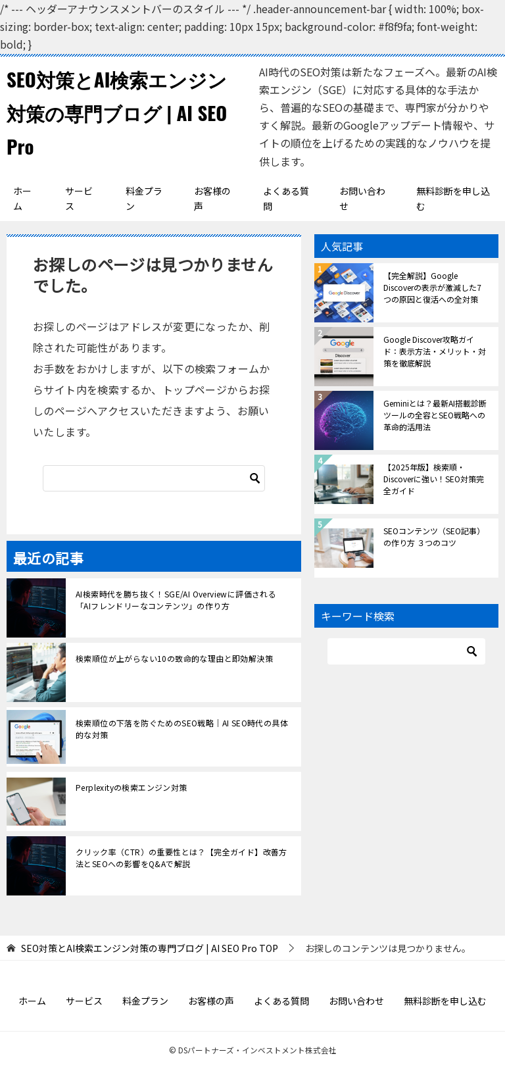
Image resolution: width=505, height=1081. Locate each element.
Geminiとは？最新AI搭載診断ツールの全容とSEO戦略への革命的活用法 (435, 414)
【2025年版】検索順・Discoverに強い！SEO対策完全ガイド (433, 478)
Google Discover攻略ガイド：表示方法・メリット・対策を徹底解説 (434, 351)
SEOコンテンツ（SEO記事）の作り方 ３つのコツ (434, 536)
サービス (79, 198)
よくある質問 (286, 198)
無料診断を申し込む (453, 198)
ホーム (22, 198)
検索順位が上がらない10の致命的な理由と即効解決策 (174, 658)
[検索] (154, 478)
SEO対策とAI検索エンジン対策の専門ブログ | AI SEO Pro (121, 112)
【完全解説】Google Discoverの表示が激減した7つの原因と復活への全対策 (432, 287)
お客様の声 (212, 198)
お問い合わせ (362, 198)
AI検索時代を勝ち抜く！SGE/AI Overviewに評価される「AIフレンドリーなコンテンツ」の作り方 (176, 599)
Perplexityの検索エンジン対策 (131, 787)
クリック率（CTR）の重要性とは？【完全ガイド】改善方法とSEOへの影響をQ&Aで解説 (181, 857)
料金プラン (144, 198)
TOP (149, 948)
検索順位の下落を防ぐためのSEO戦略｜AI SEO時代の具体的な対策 (182, 728)
